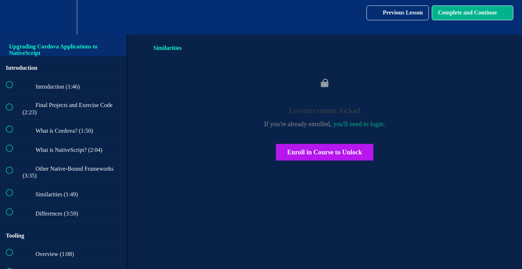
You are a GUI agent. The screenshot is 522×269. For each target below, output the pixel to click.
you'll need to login (358, 124)
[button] (13, 17)
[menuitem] (63, 17)
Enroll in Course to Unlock (324, 152)
